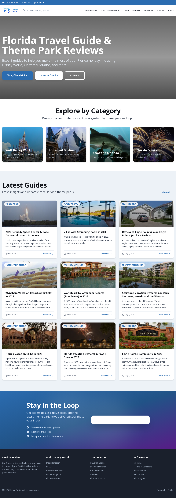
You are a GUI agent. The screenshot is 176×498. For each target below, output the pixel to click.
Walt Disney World (110, 10)
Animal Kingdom (53, 474)
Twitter (170, 490)
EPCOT (49, 466)
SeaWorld (149, 10)
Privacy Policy (140, 470)
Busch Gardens (97, 470)
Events (160, 10)
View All (168, 192)
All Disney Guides (53, 478)
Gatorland (94, 474)
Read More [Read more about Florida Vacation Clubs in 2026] (48, 376)
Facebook (160, 490)
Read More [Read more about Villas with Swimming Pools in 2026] (106, 254)
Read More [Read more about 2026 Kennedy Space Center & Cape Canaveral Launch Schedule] (48, 254)
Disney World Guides (18, 75)
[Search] (51, 10)
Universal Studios (132, 10)
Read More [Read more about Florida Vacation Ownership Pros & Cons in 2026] (106, 376)
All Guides (74, 75)
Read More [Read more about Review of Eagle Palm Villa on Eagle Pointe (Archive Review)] (164, 254)
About (170, 10)
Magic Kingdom (53, 463)
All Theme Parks (97, 478)
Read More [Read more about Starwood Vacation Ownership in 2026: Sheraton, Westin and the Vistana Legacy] (164, 315)
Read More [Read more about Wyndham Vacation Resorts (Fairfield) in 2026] (48, 315)
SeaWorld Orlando (98, 466)
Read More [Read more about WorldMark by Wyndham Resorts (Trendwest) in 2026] (106, 315)
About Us (138, 463)
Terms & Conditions (143, 466)
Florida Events (140, 474)
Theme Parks (90, 10)
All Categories (140, 478)
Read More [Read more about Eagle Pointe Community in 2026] (164, 376)
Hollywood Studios (54, 470)
